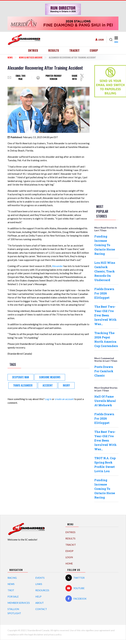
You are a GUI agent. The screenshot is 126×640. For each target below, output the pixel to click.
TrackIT (74, 50)
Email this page (20, 77)
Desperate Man (20, 377)
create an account (64, 399)
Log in (48, 399)
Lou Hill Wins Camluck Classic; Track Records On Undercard (104, 271)
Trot (11, 590)
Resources (42, 590)
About (39, 602)
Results (53, 50)
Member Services (19, 602)
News (10, 57)
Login (101, 39)
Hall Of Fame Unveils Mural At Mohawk (105, 401)
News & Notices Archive (30, 57)
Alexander (57, 266)
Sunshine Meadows (49, 377)
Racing (12, 577)
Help (38, 596)
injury (66, 385)
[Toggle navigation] (116, 39)
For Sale (13, 596)
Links (38, 584)
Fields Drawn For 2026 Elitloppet (104, 293)
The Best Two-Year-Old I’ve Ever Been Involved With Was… (105, 315)
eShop (94, 50)
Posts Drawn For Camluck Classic (103, 371)
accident (48, 385)
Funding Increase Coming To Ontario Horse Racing (104, 245)
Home (69, 563)
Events (40, 577)
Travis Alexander (22, 385)
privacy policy (54, 634)
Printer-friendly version (53, 77)
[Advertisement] (107, 150)
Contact (41, 609)
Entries (33, 50)
